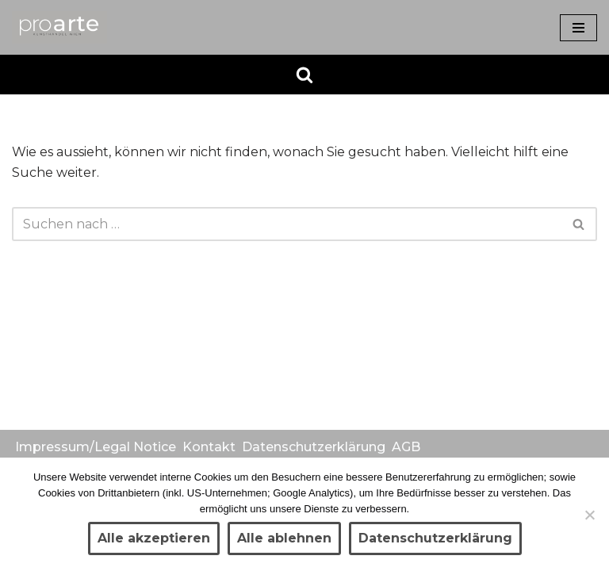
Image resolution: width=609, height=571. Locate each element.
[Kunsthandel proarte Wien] (59, 27)
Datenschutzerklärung (313, 446)
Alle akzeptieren (154, 538)
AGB (406, 446)
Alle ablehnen (284, 538)
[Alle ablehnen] (589, 515)
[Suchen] (304, 74)
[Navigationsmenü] (578, 27)
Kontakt (209, 446)
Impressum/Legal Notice (95, 446)
